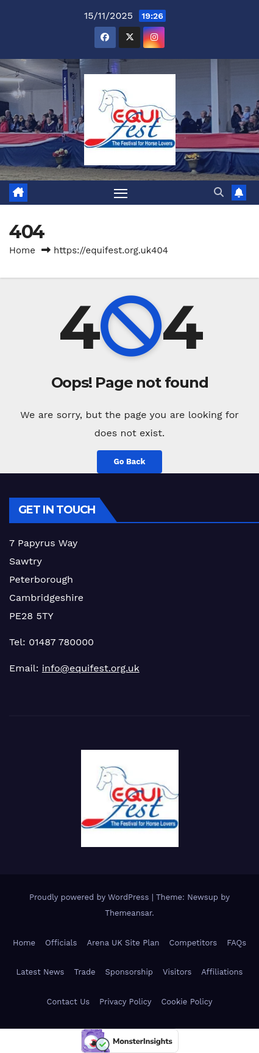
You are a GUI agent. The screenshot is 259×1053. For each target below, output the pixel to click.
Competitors (193, 942)
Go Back (130, 461)
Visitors (177, 971)
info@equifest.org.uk (91, 668)
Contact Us (68, 1001)
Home (22, 250)
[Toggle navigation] (120, 192)
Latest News (40, 971)
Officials (61, 942)
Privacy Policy (125, 1001)
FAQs (236, 942)
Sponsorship (129, 971)
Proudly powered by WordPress (90, 897)
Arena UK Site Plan (123, 942)
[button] (219, 192)
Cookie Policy (186, 1001)
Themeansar (128, 913)
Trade (84, 971)
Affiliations (222, 971)
